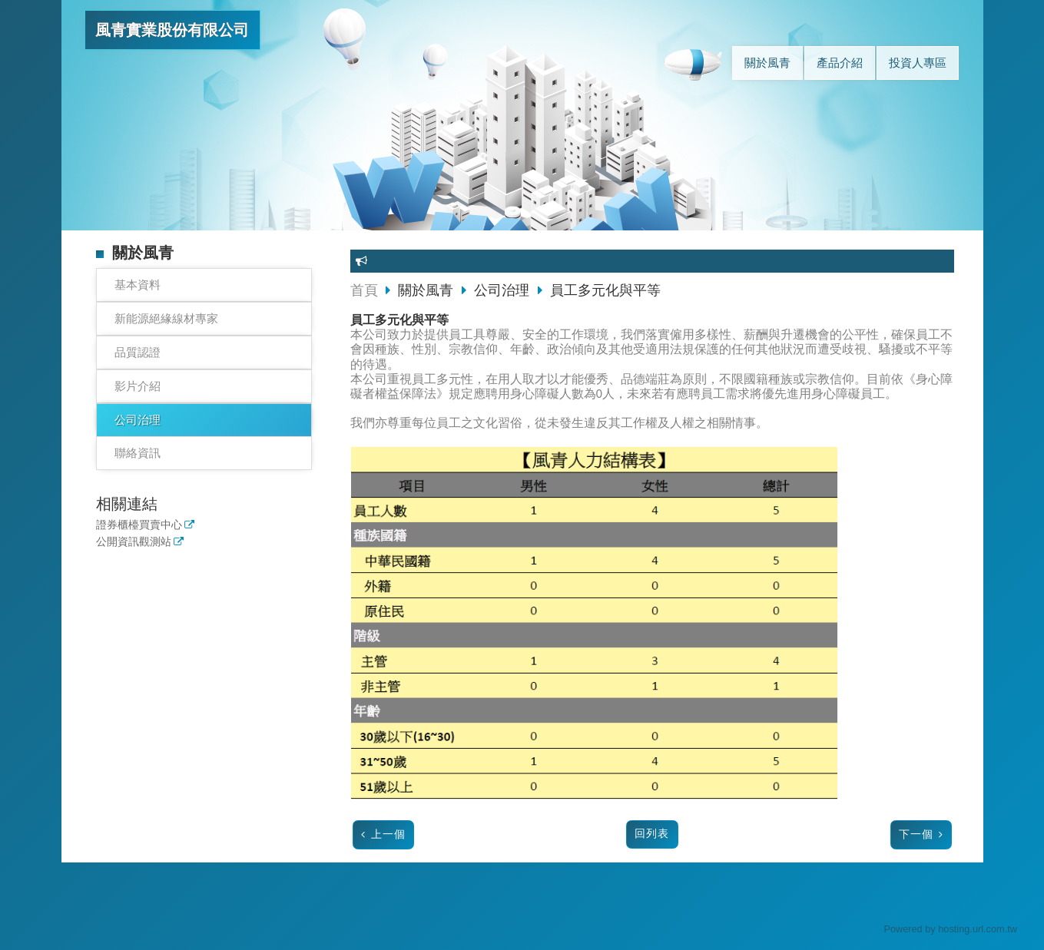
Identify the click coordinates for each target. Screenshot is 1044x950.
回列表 (652, 833)
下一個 (916, 834)
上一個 (388, 834)
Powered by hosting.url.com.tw (950, 929)
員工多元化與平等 (605, 290)
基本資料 (137, 284)
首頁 (364, 290)
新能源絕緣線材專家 (166, 318)
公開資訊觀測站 (133, 542)
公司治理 (137, 419)
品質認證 (137, 352)
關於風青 (427, 290)
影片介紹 (137, 385)
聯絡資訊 (137, 452)
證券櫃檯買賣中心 (139, 525)
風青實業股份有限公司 (172, 30)
